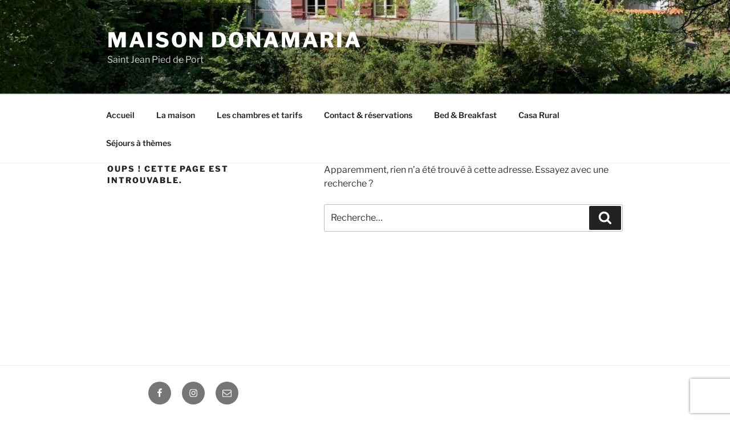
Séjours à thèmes (138, 143)
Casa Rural (538, 115)
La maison (175, 115)
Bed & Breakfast (465, 115)
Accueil (120, 115)
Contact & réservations (368, 115)
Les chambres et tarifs (259, 115)
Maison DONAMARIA (234, 39)
